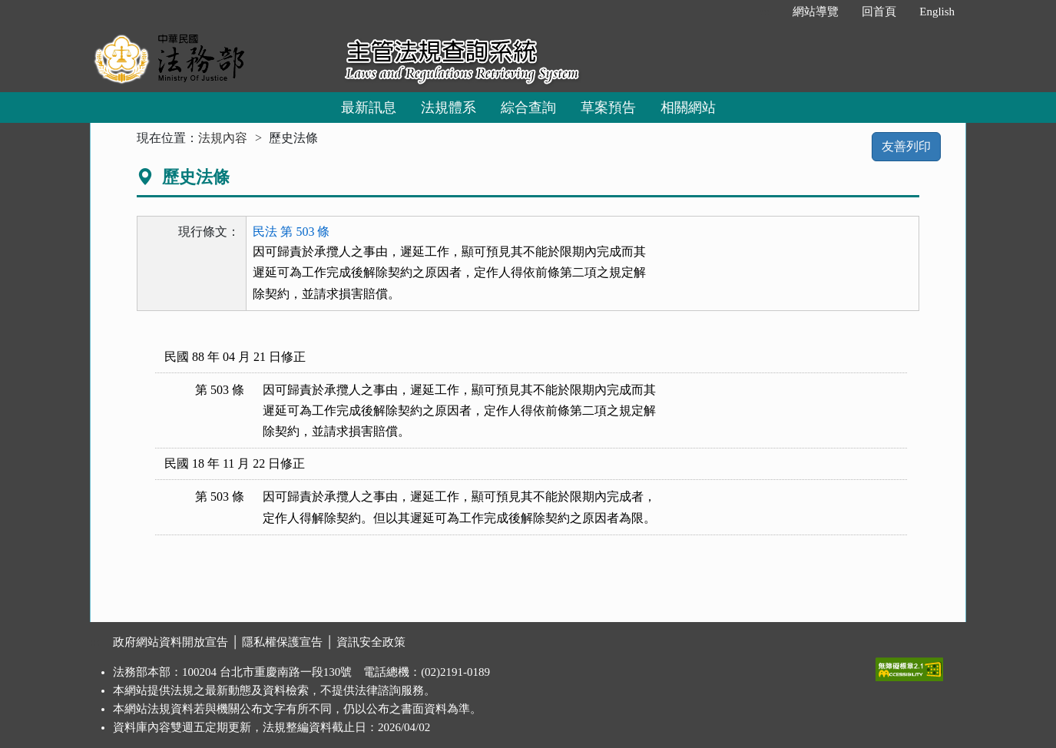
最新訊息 (368, 107)
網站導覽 (816, 11)
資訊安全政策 (371, 642)
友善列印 (906, 146)
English (937, 11)
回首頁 (879, 11)
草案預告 (608, 107)
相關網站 (688, 107)
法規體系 (448, 107)
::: (765, 11)
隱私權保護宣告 (282, 642)
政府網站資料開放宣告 (170, 642)
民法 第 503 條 (291, 231)
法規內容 (222, 137)
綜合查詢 (528, 107)
